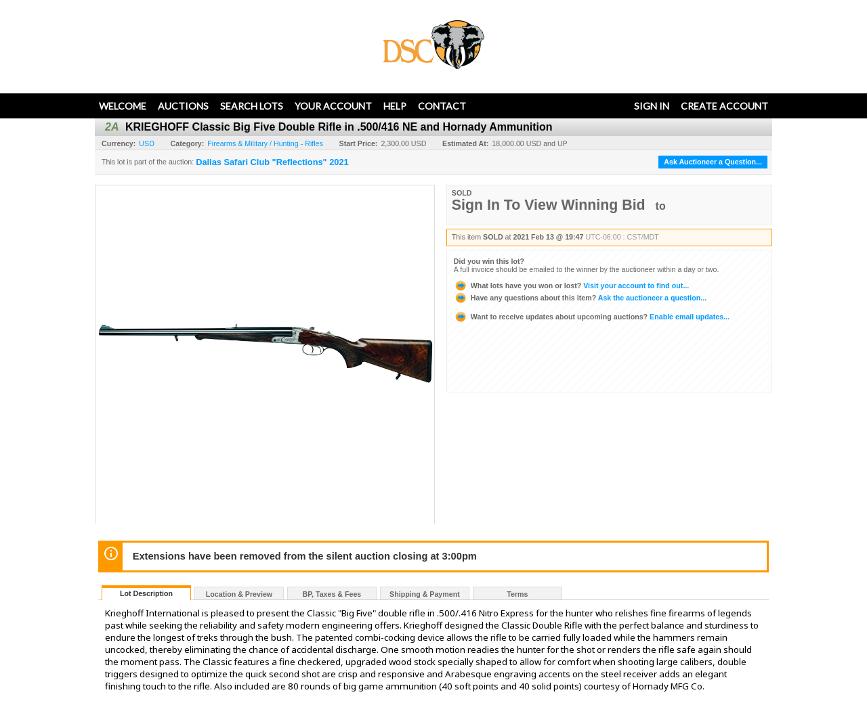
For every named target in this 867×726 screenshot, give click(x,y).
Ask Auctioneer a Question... (713, 162)
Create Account (724, 106)
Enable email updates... (591, 317)
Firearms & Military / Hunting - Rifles (265, 143)
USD (146, 143)
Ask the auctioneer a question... (580, 298)
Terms (517, 594)
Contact (442, 106)
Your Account (333, 106)
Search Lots (251, 106)
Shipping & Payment (424, 594)
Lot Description (146, 593)
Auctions (183, 106)
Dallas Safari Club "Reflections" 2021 (272, 162)
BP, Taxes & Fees (332, 594)
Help (394, 106)
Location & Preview (239, 594)
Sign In (651, 106)
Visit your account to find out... (571, 285)
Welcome (122, 106)
